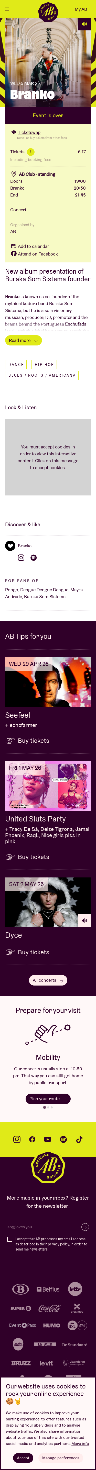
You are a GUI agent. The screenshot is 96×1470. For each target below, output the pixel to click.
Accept (23, 1458)
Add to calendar (29, 246)
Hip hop (44, 364)
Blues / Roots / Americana (42, 375)
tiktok (79, 1139)
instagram (16, 1139)
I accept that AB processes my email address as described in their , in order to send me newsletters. (51, 1244)
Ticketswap (25, 132)
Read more (23, 340)
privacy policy (58, 1244)
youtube (47, 1139)
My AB (81, 9)
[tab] (44, 1107)
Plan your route (48, 1099)
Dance (16, 364)
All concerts (48, 980)
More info (80, 1443)
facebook (32, 1139)
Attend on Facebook (34, 254)
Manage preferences (60, 1458)
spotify (63, 1139)
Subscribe (85, 1227)
